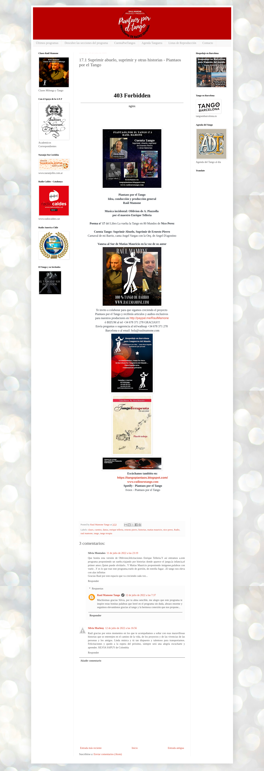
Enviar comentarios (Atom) (108, 754)
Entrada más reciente (91, 748)
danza (105, 529)
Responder (93, 581)
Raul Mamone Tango (108, 595)
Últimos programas (47, 42)
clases (91, 529)
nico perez (168, 529)
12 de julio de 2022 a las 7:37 (141, 595)
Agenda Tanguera (152, 42)
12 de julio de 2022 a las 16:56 (121, 628)
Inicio (135, 748)
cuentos (98, 529)
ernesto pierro (130, 529)
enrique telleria (116, 529)
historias (142, 529)
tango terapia (106, 533)
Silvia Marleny (96, 628)
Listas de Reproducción (182, 42)
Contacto (207, 42)
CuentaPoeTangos (124, 42)
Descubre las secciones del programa (86, 42)
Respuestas (97, 588)
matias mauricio (154, 529)
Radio (176, 529)
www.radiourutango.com (142, 481)
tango (96, 533)
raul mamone (87, 533)
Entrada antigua (176, 748)
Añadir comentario (90, 660)
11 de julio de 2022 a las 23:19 (122, 553)
